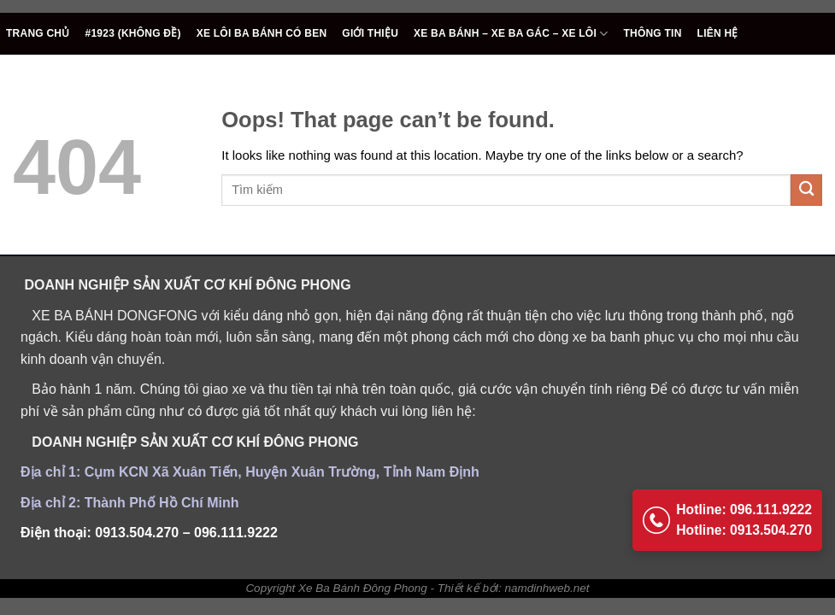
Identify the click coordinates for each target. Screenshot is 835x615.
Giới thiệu (370, 33)
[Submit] (806, 190)
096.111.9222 (236, 532)
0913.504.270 (137, 532)
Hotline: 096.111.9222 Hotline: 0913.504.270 (725, 515)
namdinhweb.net (547, 588)
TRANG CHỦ (38, 33)
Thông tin (652, 33)
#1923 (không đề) (133, 33)
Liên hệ (717, 33)
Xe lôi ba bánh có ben (262, 33)
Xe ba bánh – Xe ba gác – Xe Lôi (511, 34)
